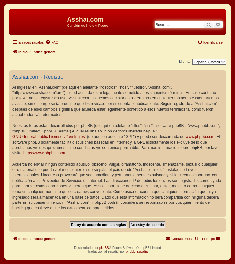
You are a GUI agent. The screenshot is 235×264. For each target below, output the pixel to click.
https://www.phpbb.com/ (44, 153)
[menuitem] (51, 42)
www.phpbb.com (200, 136)
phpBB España (137, 251)
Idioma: (185, 61)
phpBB (104, 248)
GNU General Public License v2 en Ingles (48, 136)
